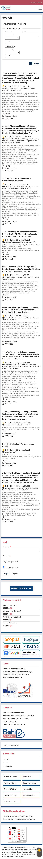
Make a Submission (21, 588)
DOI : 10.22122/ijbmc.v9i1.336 (17, 486)
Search (36, 63)
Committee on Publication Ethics (17, 819)
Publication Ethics (29, 783)
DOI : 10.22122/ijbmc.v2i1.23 (17, 275)
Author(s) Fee (28, 789)
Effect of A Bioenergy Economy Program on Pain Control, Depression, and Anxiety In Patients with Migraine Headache (20, 310)
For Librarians (7, 766)
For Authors (6, 763)
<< (12, 534)
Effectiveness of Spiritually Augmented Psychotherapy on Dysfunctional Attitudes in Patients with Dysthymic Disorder (21, 269)
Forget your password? (11, 745)
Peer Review (27, 777)
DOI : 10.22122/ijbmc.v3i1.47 (17, 184)
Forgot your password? (11, 562)
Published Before (10, 46)
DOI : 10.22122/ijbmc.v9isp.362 (18, 137)
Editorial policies (29, 795)
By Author (25, 32)
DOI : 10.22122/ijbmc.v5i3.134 (17, 450)
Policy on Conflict (10, 801)
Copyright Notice (10, 789)
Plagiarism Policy (10, 795)
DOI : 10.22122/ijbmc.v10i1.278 (18, 423)
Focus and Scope (10, 783)
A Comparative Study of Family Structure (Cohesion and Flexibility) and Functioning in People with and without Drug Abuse (21, 415)
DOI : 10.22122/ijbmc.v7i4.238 (17, 363)
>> (39, 534)
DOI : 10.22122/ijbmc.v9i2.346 (17, 86)
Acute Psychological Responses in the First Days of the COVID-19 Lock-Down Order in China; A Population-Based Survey (20, 234)
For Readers (7, 759)
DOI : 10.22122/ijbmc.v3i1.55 (17, 316)
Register (14, 574)
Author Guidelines (10, 777)
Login (6, 574)
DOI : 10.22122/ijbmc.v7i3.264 (17, 240)
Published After (10, 32)
